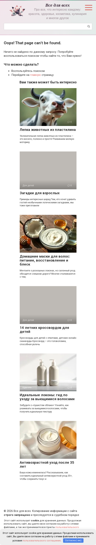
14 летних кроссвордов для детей (44, 329)
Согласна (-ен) (73, 540)
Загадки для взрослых (40, 193)
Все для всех (57, 5)
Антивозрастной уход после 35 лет (47, 464)
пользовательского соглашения (42, 540)
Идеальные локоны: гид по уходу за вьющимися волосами (47, 397)
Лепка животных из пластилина (48, 129)
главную (35, 75)
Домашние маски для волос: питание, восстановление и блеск (45, 260)
